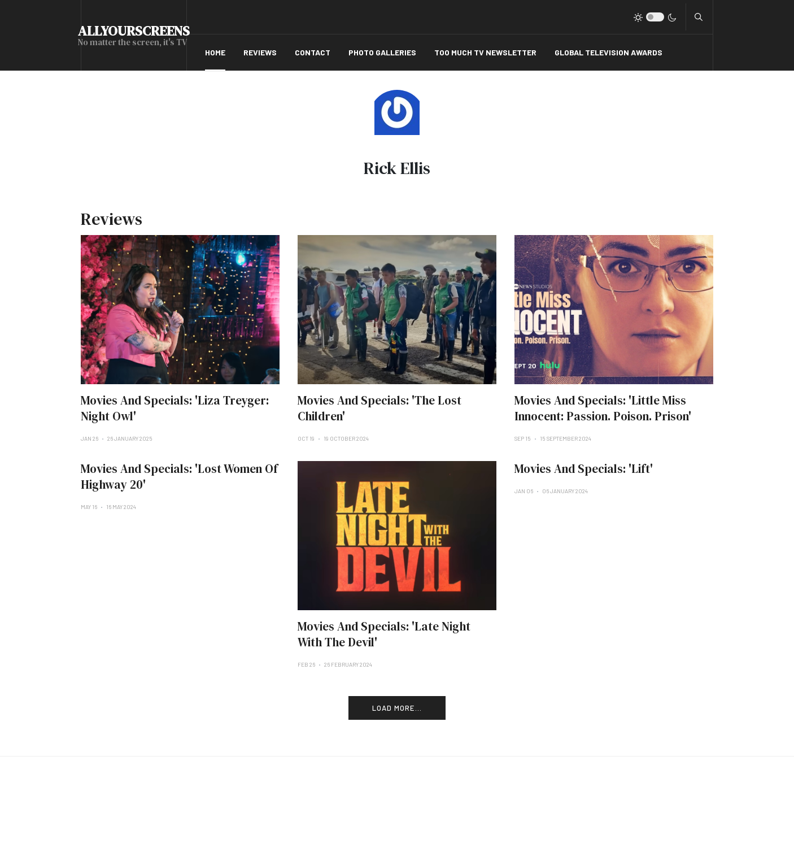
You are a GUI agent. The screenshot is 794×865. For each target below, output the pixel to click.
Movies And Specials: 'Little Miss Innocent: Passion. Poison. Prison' (602, 408)
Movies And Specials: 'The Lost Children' (379, 408)
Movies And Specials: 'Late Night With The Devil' (384, 634)
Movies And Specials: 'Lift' (583, 468)
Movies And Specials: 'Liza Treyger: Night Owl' (175, 408)
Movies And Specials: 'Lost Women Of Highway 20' (179, 476)
